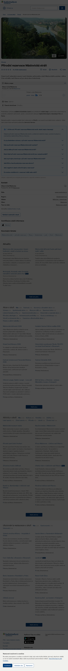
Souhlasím (7, 665)
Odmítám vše (18, 665)
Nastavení (29, 665)
